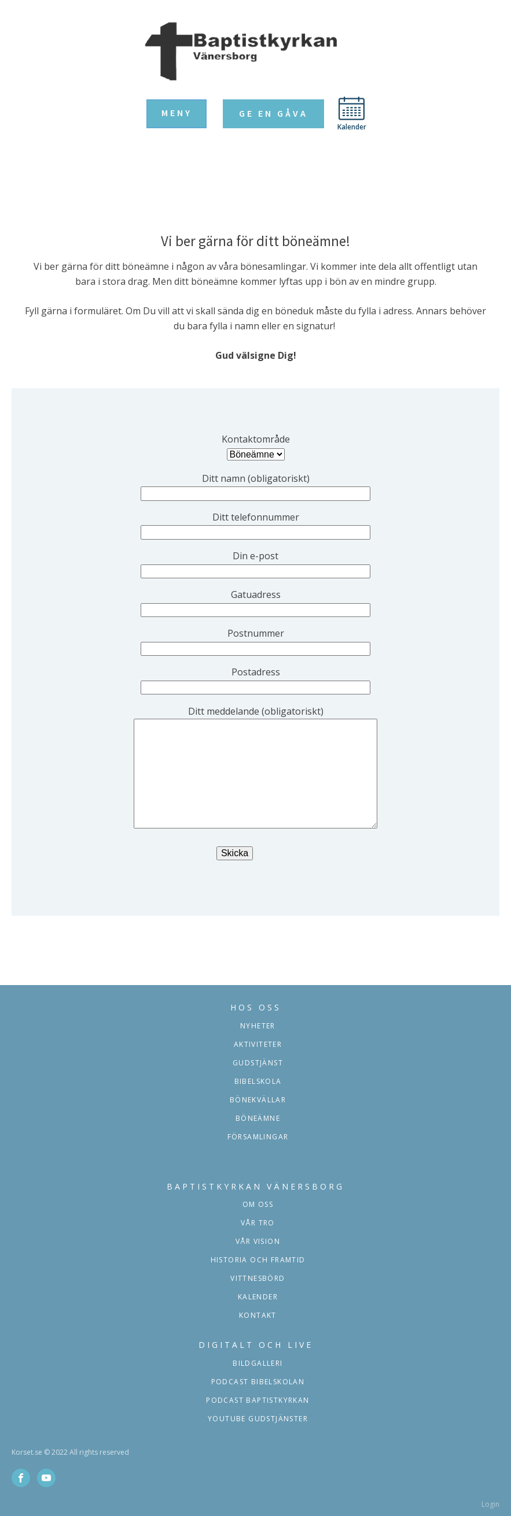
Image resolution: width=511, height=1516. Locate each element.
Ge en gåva (273, 113)
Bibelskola (258, 1081)
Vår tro (258, 1223)
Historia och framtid (258, 1260)
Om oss (257, 1204)
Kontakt (258, 1315)
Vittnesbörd (257, 1278)
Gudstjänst (258, 1063)
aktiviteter (258, 1044)
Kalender (258, 1297)
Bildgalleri (257, 1363)
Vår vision (258, 1241)
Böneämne (258, 1118)
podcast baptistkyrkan (257, 1400)
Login (490, 1504)
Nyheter (257, 1026)
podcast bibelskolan (258, 1382)
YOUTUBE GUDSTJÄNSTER (258, 1419)
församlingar (258, 1137)
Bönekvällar (258, 1100)
